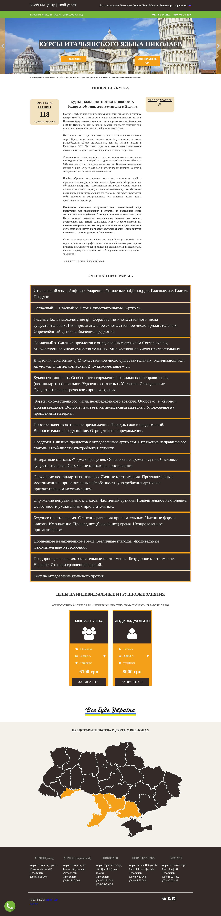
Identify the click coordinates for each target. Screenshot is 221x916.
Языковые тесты (109, 5)
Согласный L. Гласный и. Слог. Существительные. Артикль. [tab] (88, 308)
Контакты (126, 5)
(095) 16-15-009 (38, 876)
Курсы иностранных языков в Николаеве (95, 77)
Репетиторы (167, 5)
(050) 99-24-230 (182, 14)
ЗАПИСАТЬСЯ (89, 682)
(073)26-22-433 (170, 880)
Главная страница (36, 77)
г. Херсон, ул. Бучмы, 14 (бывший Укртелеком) (74, 869)
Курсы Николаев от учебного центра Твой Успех (62, 77)
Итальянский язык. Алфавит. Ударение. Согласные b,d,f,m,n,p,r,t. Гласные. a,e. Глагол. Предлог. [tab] (111, 293)
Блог (145, 5)
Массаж (153, 5)
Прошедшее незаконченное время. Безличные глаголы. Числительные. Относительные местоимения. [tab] (97, 544)
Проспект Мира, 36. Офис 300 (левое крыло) (56, 14)
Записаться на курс (147, 60)
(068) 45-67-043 (137, 880)
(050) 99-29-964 (137, 876)
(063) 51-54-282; (161, 14)
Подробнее (74, 58)
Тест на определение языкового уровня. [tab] (69, 576)
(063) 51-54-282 (104, 880)
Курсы (137, 5)
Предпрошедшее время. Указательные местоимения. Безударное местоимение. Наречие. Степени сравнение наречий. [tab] (104, 561)
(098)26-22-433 (170, 876)
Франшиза (181, 5)
